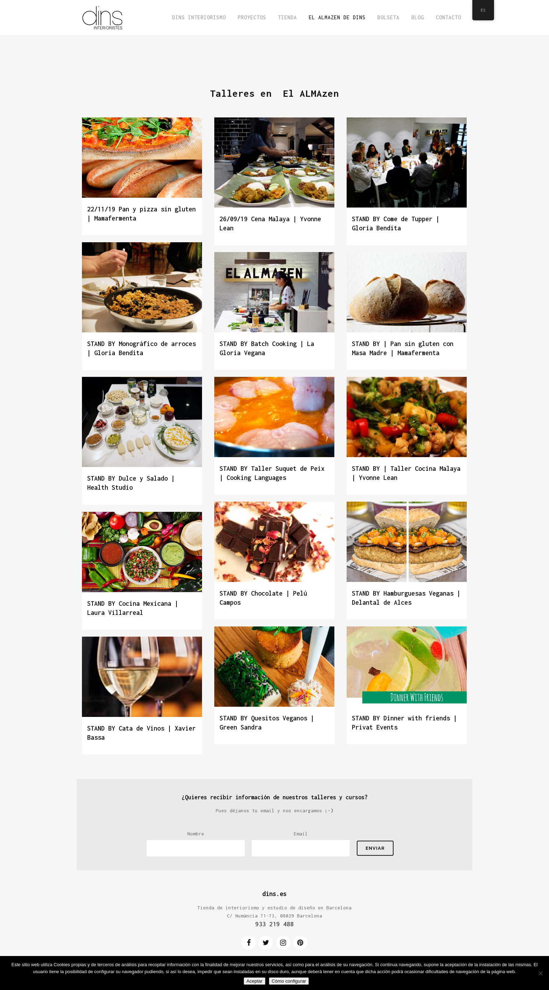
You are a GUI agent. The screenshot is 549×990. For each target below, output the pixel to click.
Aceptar (254, 981)
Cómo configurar (289, 981)
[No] (540, 973)
